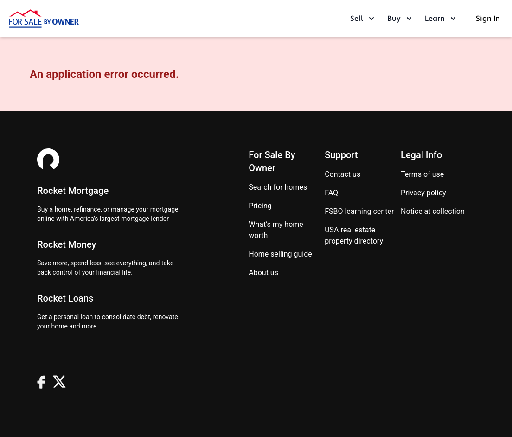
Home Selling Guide (280, 254)
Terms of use (422, 174)
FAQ (331, 192)
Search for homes (278, 187)
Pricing (260, 205)
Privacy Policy (423, 192)
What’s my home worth (276, 230)
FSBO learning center (359, 211)
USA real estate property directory (354, 235)
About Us (263, 272)
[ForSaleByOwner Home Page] (44, 18)
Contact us (342, 174)
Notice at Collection (433, 211)
